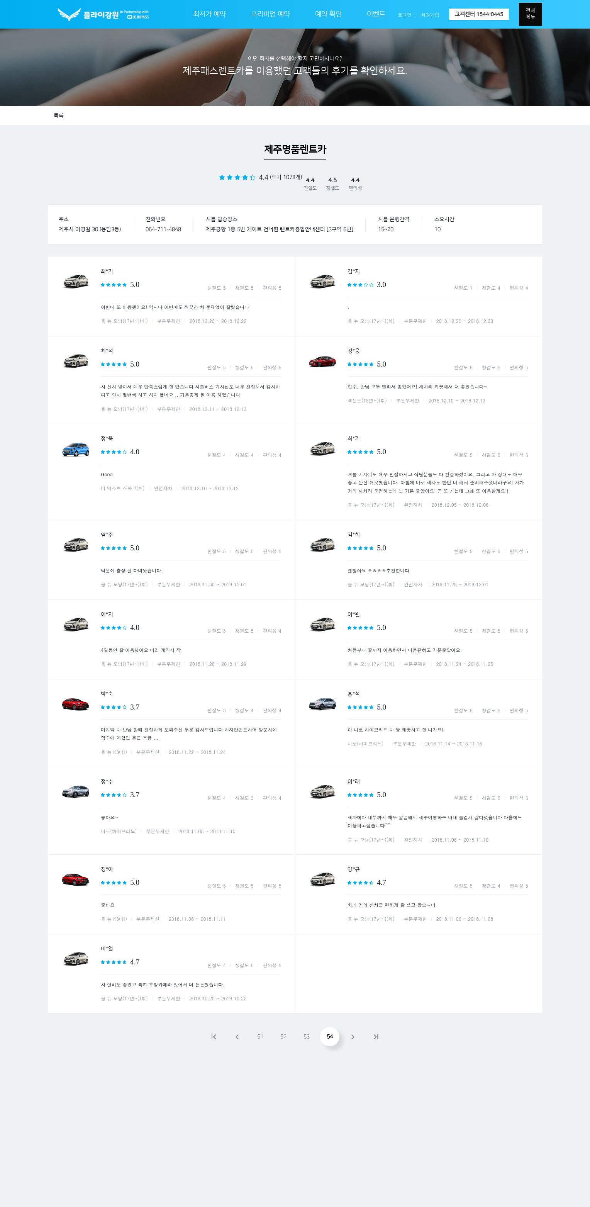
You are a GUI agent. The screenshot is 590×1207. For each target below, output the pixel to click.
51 (260, 1037)
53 (306, 1037)
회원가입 (430, 14)
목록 (59, 115)
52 (283, 1037)
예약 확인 (328, 14)
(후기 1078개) (286, 177)
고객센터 (479, 14)
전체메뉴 (531, 14)
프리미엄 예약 (270, 14)
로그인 (405, 14)
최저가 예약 (209, 14)
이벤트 (376, 14)
